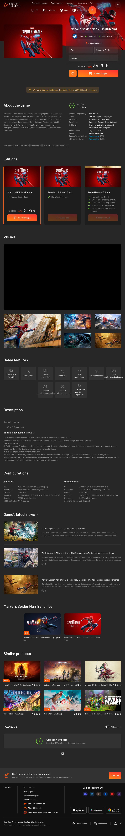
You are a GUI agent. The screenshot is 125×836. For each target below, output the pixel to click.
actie (16, 145)
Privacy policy (29, 791)
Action (91, 133)
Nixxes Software (110, 122)
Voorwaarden (29, 787)
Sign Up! (115, 775)
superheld (25, 145)
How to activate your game (99, 119)
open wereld (36, 145)
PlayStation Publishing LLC (99, 128)
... (67, 145)
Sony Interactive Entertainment (101, 125)
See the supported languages (100, 116)
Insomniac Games (96, 122)
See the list (93, 113)
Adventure (99, 133)
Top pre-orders (56, 3)
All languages (113, 726)
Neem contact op (30, 799)
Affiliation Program (31, 795)
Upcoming (70, 3)
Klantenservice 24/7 (85, 3)
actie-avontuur (58, 145)
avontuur (46, 145)
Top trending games (39, 3)
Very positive (94, 136)
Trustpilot (7, 787)
